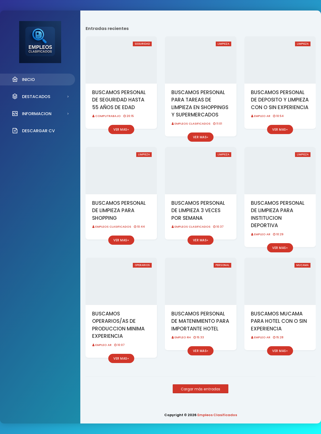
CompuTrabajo (108, 116)
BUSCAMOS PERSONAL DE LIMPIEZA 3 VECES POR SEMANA (198, 211)
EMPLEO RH (183, 337)
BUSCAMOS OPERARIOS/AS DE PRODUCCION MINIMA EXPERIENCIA (118, 325)
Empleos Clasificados (193, 123)
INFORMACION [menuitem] (31, 113)
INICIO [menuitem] (23, 79)
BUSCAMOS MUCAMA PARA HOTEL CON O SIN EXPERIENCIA (279, 321)
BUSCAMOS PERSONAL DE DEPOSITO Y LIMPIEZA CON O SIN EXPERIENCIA (280, 100)
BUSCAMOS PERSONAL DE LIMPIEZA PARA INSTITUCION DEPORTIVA (277, 214)
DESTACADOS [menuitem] (31, 96)
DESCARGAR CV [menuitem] (33, 130)
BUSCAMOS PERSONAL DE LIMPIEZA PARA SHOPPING (119, 211)
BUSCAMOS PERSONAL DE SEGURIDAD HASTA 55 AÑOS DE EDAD (119, 100)
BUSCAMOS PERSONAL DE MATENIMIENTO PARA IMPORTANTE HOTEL (200, 321)
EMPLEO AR (262, 116)
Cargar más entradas (200, 389)
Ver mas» (121, 129)
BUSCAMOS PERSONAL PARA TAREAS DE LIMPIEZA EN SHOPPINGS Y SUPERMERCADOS (199, 104)
